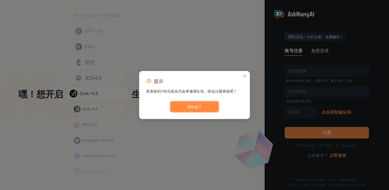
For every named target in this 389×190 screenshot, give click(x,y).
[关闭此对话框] (244, 76)
